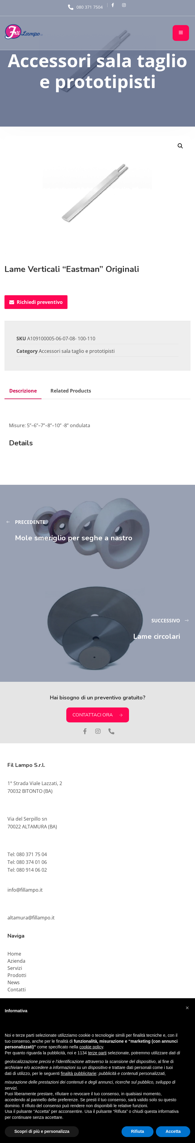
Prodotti (16, 975)
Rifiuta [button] (137, 1131)
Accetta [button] (173, 1131)
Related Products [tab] (70, 390)
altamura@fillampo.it (31, 917)
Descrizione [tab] (23, 390)
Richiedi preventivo (36, 302)
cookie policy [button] (91, 1046)
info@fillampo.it (25, 890)
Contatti (16, 989)
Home (14, 953)
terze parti (97, 1052)
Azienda (16, 961)
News (13, 982)
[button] (180, 146)
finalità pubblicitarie (78, 1073)
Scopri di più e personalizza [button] (41, 1131)
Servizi (14, 968)
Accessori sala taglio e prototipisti (77, 351)
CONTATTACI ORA (98, 715)
